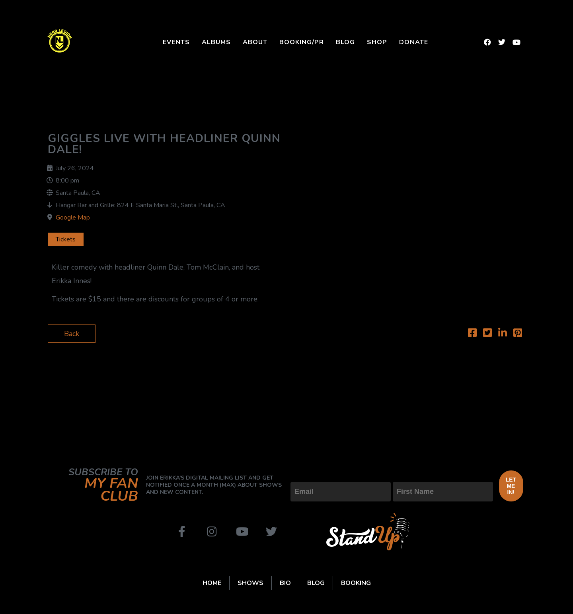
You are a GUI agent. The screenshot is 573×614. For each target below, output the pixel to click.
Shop (377, 42)
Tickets (66, 239)
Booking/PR (301, 42)
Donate (413, 42)
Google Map (73, 217)
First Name (410, 475)
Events (176, 42)
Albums (216, 42)
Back (71, 333)
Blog (345, 42)
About (255, 42)
